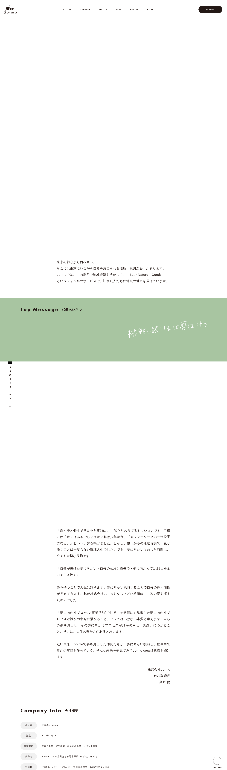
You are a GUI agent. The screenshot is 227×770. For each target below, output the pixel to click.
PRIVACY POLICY (58, 756)
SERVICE (103, 9)
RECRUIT (151, 9)
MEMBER (134, 9)
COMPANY (85, 9)
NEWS (118, 9)
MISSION (67, 9)
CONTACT (210, 9)
